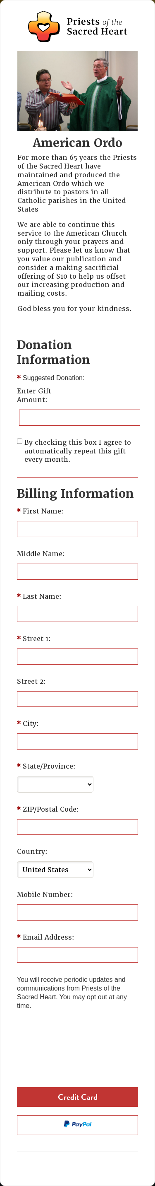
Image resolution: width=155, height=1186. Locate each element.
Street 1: (37, 639)
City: (31, 724)
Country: (32, 852)
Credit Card (78, 1097)
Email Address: (48, 937)
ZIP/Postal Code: (51, 809)
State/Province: (49, 766)
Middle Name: (41, 554)
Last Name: (42, 597)
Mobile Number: (45, 895)
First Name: (43, 511)
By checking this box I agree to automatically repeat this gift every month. (77, 451)
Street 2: (31, 681)
